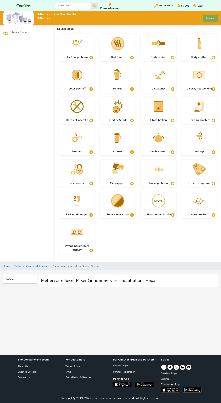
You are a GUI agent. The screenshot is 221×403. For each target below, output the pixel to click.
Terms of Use (72, 366)
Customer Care (23, 266)
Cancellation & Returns (78, 377)
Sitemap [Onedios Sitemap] (165, 379)
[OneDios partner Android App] (144, 384)
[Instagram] (176, 367)
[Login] (200, 5)
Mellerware (42, 266)
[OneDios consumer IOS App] (171, 390)
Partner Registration (124, 371)
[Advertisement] (110, 314)
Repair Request (16, 32)
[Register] (185, 5)
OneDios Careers (27, 371)
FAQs (68, 371)
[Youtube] (188, 367)
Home (6, 266)
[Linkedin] (182, 367)
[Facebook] (164, 367)
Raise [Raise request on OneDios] (163, 6)
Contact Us (24, 377)
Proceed (210, 18)
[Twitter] (170, 367)
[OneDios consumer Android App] (192, 390)
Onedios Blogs (169, 373)
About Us (23, 366)
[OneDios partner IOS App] (123, 384)
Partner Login (120, 365)
